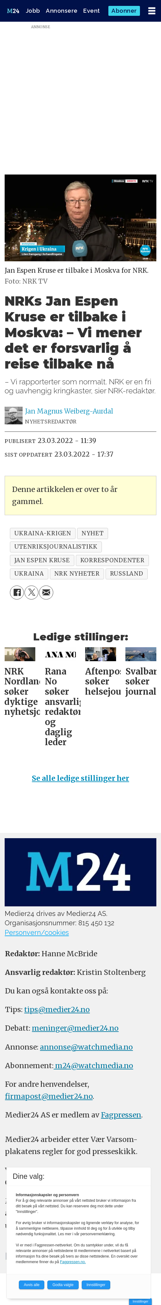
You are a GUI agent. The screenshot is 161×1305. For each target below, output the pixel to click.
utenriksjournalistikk (56, 546)
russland (126, 573)
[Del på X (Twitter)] (31, 592)
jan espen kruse (42, 560)
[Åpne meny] (151, 11)
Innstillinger (140, 1301)
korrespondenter (112, 560)
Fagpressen (121, 1114)
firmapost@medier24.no (49, 1096)
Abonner (124, 10)
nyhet (92, 533)
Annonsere (62, 10)
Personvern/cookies (37, 932)
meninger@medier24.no (75, 1028)
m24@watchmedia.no (93, 1065)
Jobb (33, 10)
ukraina (29, 573)
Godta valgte (62, 1285)
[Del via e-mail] (46, 592)
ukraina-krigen (42, 533)
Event (91, 10)
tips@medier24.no (57, 1009)
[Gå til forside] (13, 11)
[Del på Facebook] (17, 592)
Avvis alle (31, 1285)
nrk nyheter (77, 573)
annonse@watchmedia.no (86, 1046)
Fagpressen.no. (73, 1262)
